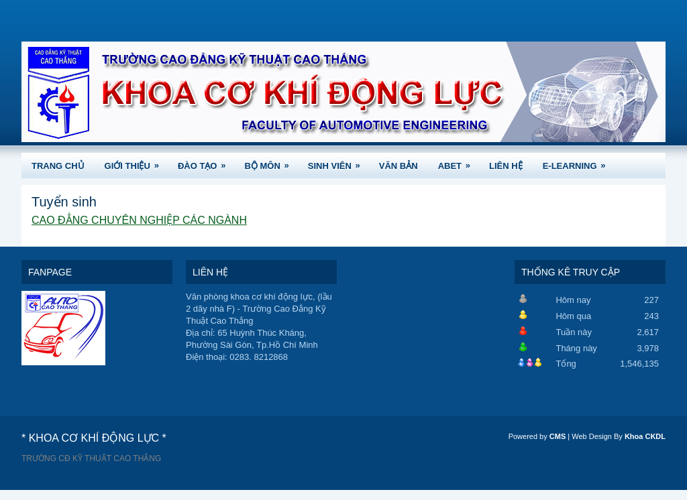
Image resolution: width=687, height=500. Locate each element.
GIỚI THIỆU (136, 162)
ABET (458, 162)
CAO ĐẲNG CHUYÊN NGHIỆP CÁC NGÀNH (139, 220)
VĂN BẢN (398, 166)
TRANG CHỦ (58, 166)
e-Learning (579, 162)
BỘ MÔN (270, 162)
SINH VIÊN (338, 162)
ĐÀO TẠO (206, 162)
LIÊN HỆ (506, 166)
